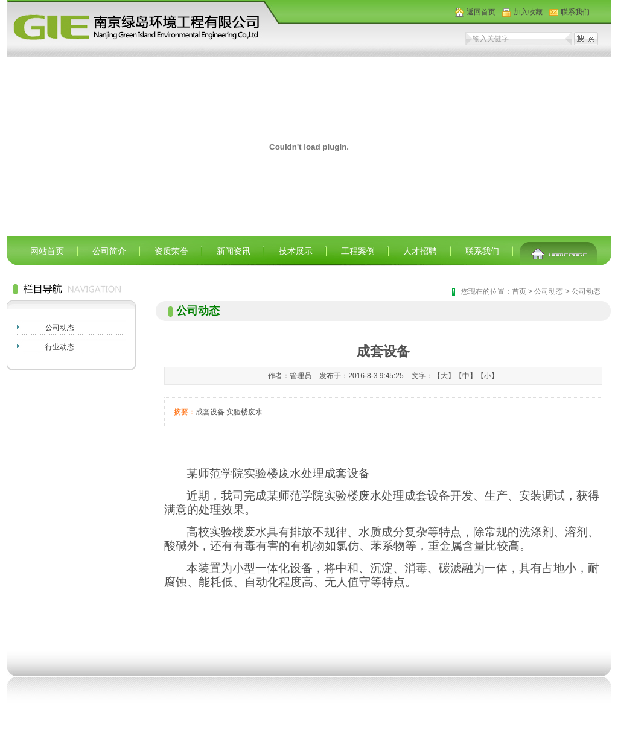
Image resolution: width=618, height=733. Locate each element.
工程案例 (358, 251)
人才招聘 (420, 251)
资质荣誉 (171, 251)
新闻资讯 (233, 251)
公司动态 (59, 327)
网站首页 (47, 251)
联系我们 (575, 12)
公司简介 (109, 251)
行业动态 (59, 347)
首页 (519, 291)
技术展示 (296, 251)
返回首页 (481, 12)
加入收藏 (528, 12)
